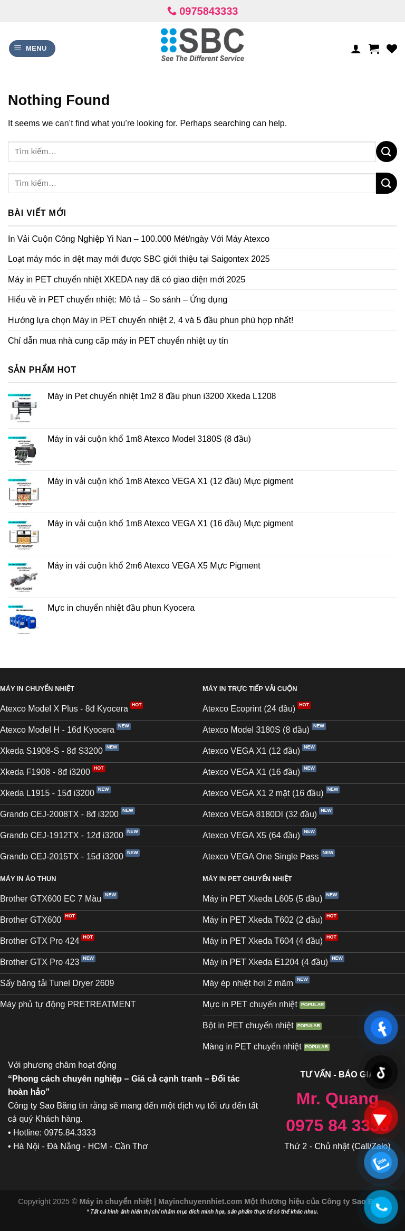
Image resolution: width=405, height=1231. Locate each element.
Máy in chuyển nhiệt (117, 1201)
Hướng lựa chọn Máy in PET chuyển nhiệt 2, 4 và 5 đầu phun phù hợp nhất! (150, 320)
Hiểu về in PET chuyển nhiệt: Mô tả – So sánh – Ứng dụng (117, 299)
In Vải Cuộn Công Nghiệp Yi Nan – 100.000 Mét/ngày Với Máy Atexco (138, 238)
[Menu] (32, 49)
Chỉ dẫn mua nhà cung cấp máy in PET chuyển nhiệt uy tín (118, 340)
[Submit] (386, 151)
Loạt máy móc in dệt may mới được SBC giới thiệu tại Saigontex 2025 (139, 258)
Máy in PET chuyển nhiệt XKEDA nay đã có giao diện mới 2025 (126, 279)
